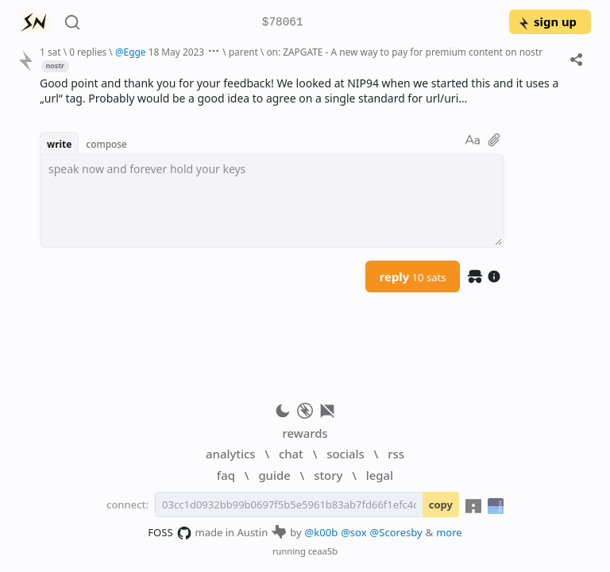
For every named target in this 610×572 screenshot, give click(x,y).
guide (274, 475)
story (328, 475)
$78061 (282, 22)
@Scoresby (396, 532)
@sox (353, 532)
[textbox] (272, 201)
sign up (547, 21)
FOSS (169, 533)
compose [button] (106, 143)
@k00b (321, 532)
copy (441, 504)
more (449, 532)
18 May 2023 (177, 51)
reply (413, 276)
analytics (230, 454)
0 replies (87, 51)
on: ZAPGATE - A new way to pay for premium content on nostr (404, 51)
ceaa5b (323, 551)
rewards (304, 433)
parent (243, 51)
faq (226, 475)
